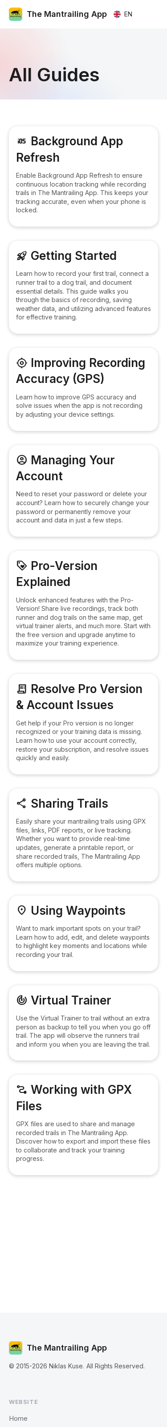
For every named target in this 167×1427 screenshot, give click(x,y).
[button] (122, 14)
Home (18, 1418)
